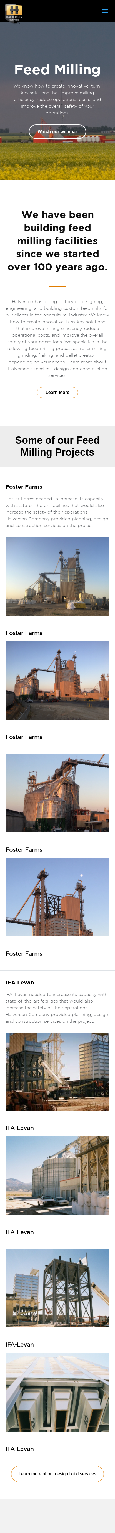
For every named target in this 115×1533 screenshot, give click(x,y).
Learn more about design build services (57, 1473)
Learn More (57, 392)
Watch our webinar (58, 131)
